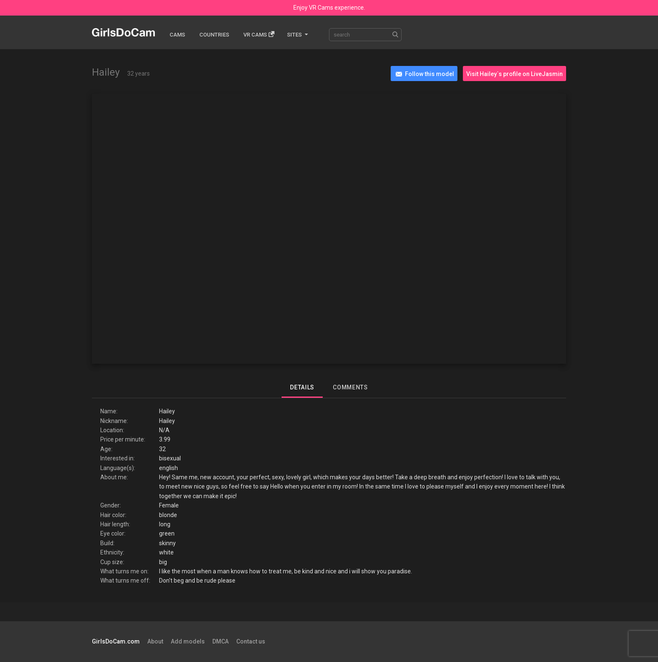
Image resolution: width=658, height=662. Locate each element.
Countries (214, 35)
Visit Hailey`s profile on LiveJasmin (514, 74)
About (155, 641)
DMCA (220, 641)
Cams (177, 35)
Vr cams (258, 34)
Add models (188, 641)
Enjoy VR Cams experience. (329, 7)
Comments (350, 387)
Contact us (250, 641)
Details (302, 387)
